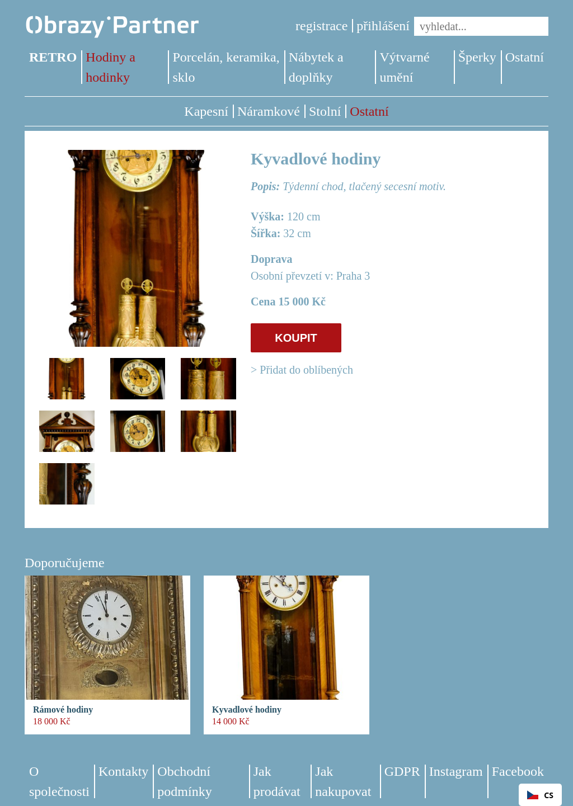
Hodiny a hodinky (110, 67)
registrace (321, 25)
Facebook (518, 771)
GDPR (402, 771)
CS (540, 795)
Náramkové (268, 111)
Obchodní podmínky (184, 781)
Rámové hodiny (63, 709)
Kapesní (206, 111)
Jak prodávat (276, 781)
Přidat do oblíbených (306, 370)
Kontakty (123, 771)
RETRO (53, 57)
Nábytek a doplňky (316, 67)
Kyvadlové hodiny (246, 709)
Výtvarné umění (404, 67)
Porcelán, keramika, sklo (225, 67)
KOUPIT (296, 338)
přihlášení (383, 25)
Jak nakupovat (343, 781)
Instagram (456, 771)
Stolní (325, 111)
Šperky (477, 57)
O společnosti (59, 781)
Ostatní (524, 57)
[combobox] (540, 795)
